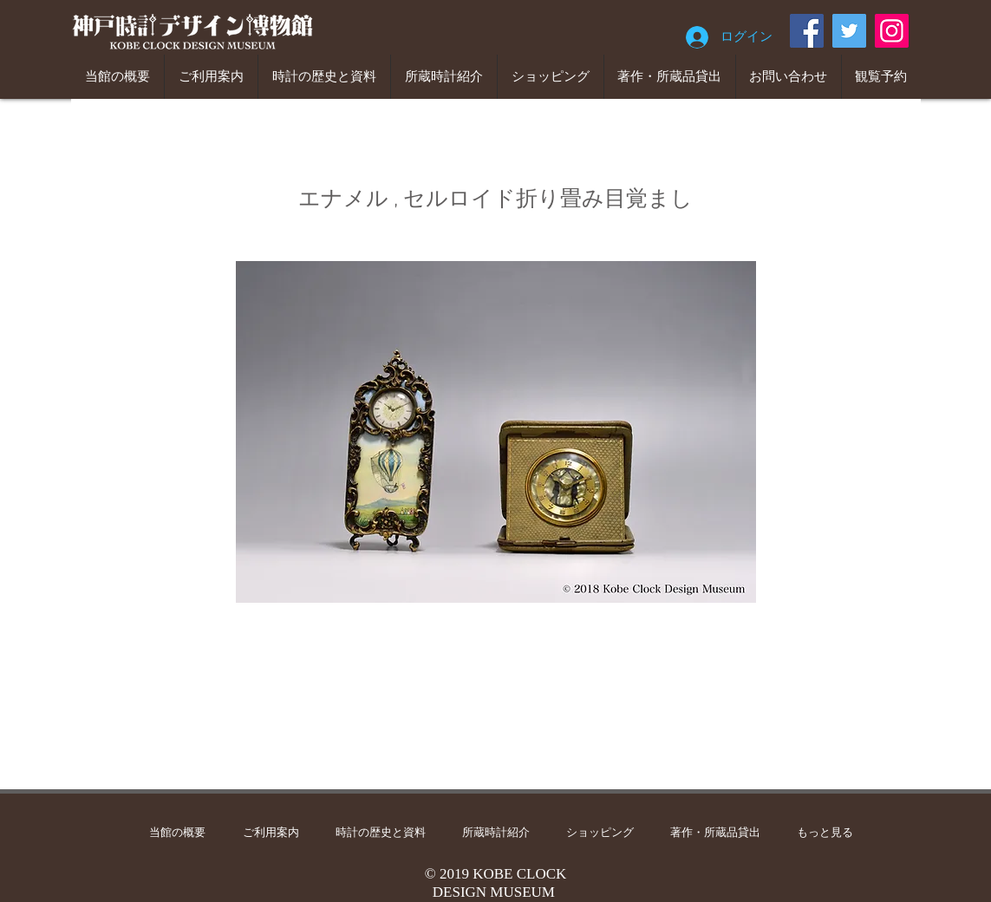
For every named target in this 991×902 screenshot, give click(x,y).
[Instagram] (892, 31)
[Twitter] (849, 31)
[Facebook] (807, 31)
